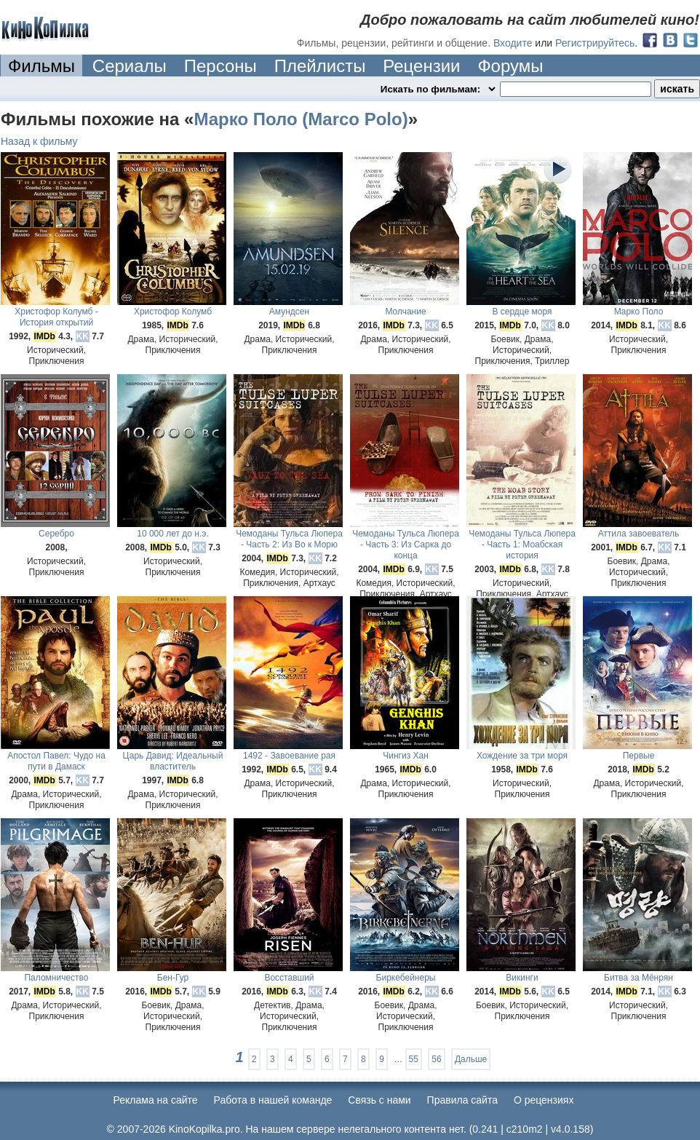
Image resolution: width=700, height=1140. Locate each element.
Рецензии (421, 66)
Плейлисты (320, 66)
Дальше (471, 1059)
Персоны (220, 66)
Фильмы (41, 66)
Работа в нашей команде (273, 1100)
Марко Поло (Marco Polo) (300, 119)
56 (436, 1059)
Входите (513, 43)
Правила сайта (462, 1100)
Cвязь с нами (379, 1100)
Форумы (510, 66)
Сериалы (129, 66)
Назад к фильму (39, 141)
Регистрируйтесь (595, 43)
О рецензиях (544, 1100)
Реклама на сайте (156, 1100)
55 (413, 1059)
